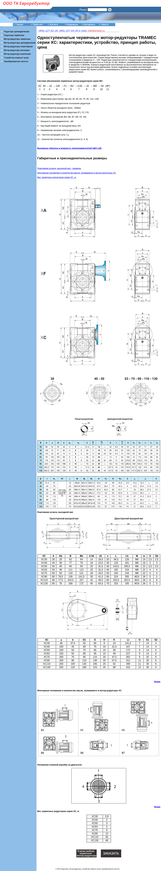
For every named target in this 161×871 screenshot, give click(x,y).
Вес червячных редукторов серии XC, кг (56, 177)
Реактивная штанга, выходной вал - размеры (59, 168)
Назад (157, 681)
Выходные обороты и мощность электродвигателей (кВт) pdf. (69, 148)
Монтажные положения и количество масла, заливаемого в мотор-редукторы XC (76, 173)
